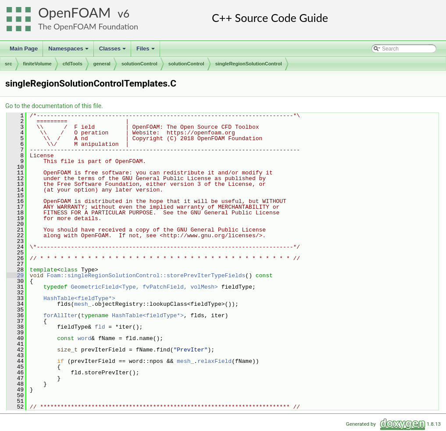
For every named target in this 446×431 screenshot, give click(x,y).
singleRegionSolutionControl (248, 63)
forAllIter (60, 315)
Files (146, 51)
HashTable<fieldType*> (79, 298)
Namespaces (69, 51)
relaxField (214, 361)
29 (15, 275)
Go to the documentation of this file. (54, 105)
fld (100, 327)
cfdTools (72, 63)
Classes (113, 51)
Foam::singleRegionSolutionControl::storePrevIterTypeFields (146, 275)
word (84, 338)
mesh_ (82, 304)
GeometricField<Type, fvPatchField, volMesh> (144, 287)
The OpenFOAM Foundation (88, 26)
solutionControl (139, 63)
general (102, 63)
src (8, 63)
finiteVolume (37, 63)
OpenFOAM (74, 12)
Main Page (24, 48)
